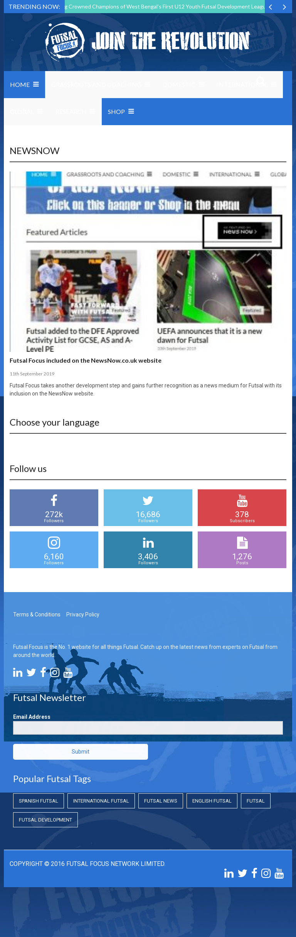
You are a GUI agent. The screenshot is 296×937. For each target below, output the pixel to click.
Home (20, 84)
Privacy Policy (82, 614)
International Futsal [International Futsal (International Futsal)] (101, 801)
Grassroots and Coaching (96, 84)
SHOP (116, 111)
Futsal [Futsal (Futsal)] (256, 801)
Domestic (179, 84)
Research (71, 111)
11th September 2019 (32, 374)
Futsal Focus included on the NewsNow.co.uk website (85, 360)
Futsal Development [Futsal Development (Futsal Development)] (45, 820)
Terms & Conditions (37, 614)
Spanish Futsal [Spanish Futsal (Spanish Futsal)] (38, 801)
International (242, 84)
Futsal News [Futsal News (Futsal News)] (160, 801)
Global (22, 111)
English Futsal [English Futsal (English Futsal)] (212, 801)
